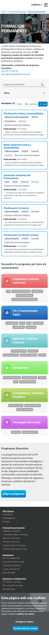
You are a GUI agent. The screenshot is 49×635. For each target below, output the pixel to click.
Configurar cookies (24, 621)
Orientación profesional (12, 565)
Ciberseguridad (12, 323)
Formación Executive (11, 542)
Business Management (12, 378)
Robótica (42, 355)
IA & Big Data (38, 323)
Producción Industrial (28, 355)
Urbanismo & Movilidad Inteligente (24, 299)
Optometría (16, 432)
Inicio (3, 12)
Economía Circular (15, 405)
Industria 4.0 (32, 351)
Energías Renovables (24, 409)
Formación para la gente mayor (15, 549)
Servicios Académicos (11, 558)
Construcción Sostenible (21, 291)
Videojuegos (31, 327)
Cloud (22, 323)
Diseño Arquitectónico (24, 295)
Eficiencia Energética (32, 405)
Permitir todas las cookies (25, 628)
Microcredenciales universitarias (15, 535)
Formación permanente (17, 12)
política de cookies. (26, 614)
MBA (15, 382)
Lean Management (29, 378)
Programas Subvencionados (14, 545)
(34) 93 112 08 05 (9, 71)
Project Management (27, 382)
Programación (19, 327)
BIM (8, 291)
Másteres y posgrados (11, 531)
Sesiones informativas (11, 538)
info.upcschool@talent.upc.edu (15, 74)
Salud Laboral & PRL (30, 432)
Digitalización (37, 291)
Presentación (8, 514)
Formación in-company (12, 582)
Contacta (6, 522)
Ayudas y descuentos (11, 569)
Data (29, 323)
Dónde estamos (9, 518)
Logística (42, 378)
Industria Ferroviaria (11, 355)
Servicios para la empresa (13, 585)
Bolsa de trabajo (9, 573)
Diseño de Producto (19, 351)
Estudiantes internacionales (13, 562)
